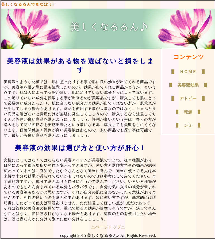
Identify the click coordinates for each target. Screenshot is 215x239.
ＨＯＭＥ (188, 71)
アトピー (188, 98)
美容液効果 (188, 85)
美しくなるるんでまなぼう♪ (28, 4)
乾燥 (188, 112)
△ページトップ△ (108, 227)
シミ (188, 125)
